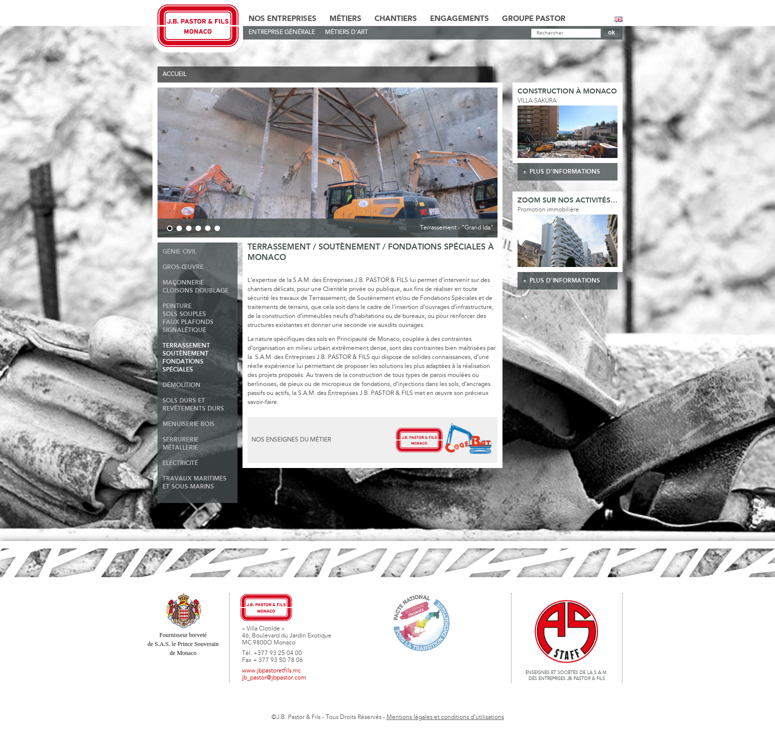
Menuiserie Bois (188, 424)
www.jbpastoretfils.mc (271, 671)
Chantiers (395, 19)
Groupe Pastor (534, 19)
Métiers (346, 19)
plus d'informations (565, 171)
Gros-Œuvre (183, 267)
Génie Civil (179, 251)
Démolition (181, 385)
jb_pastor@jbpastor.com (274, 678)
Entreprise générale (281, 32)
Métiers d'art (346, 32)
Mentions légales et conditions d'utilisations (445, 717)
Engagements (459, 19)
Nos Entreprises (282, 19)
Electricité (180, 463)
